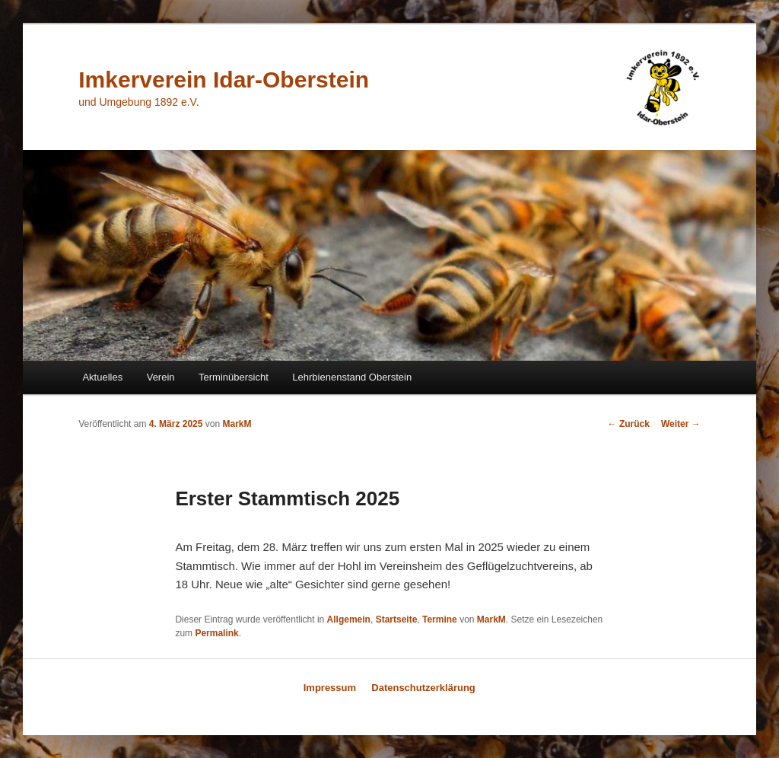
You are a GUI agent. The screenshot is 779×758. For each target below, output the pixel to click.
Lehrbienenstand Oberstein (352, 377)
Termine (439, 619)
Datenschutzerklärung (423, 687)
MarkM (237, 424)
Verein (161, 377)
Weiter (681, 424)
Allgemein (348, 619)
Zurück (629, 424)
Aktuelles (102, 377)
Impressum (330, 687)
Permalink (216, 633)
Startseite (397, 619)
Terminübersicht (234, 377)
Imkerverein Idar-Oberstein (223, 79)
